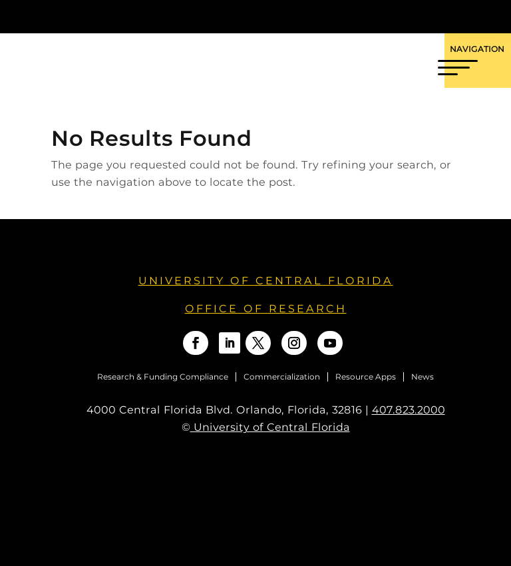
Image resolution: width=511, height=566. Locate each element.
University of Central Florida (265, 280)
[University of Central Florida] (106, 16)
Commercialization (282, 377)
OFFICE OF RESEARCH (266, 308)
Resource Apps (365, 377)
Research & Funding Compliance (162, 377)
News (422, 377)
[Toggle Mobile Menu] (490, 16)
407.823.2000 (408, 410)
